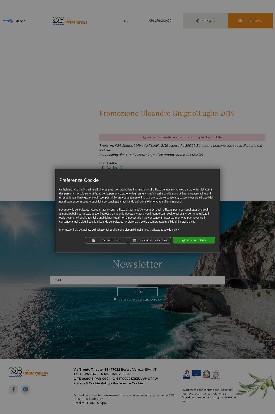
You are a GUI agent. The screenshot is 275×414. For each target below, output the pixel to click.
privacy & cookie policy (165, 229)
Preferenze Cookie (106, 240)
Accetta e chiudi (194, 240)
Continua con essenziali (150, 240)
